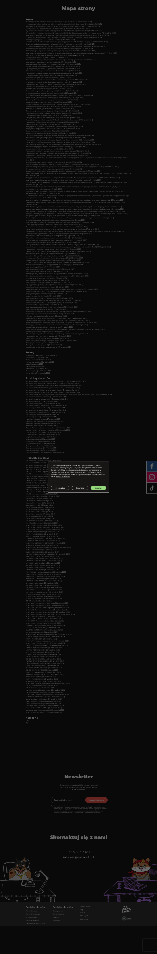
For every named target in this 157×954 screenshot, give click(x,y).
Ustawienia (80, 488)
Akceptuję (100, 488)
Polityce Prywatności (64, 476)
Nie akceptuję (60, 488)
